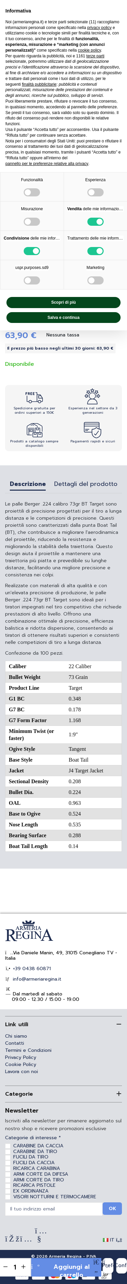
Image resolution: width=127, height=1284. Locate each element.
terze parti (95, 56)
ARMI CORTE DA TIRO (38, 1179)
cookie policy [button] (89, 50)
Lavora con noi (21, 1071)
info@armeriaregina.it (36, 979)
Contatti (14, 1043)
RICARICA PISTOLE (34, 1185)
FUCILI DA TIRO (30, 1156)
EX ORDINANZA (30, 1191)
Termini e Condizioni (28, 1050)
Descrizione (28, 484)
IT (112, 1240)
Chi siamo (16, 1036)
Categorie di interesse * (33, 1138)
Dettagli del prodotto (86, 484)
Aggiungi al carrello (60, 1269)
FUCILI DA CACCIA (34, 1162)
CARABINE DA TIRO (35, 1151)
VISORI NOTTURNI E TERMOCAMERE (54, 1196)
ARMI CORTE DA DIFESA (40, 1174)
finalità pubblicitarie (39, 84)
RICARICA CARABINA (36, 1168)
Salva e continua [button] (63, 317)
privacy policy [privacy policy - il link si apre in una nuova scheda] (99, 27)
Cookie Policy (20, 1064)
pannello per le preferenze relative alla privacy (46, 163)
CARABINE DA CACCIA (38, 1145)
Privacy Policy (20, 1057)
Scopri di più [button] (63, 302)
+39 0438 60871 (31, 968)
